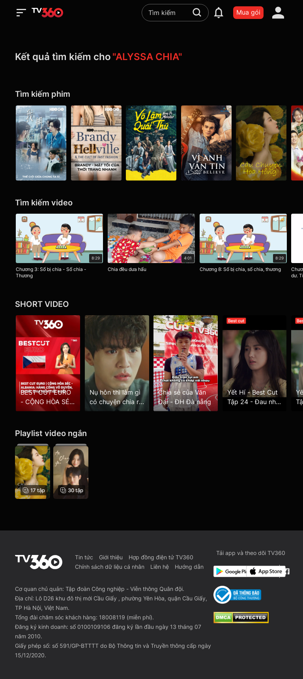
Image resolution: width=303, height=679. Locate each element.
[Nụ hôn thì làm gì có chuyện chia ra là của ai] (117, 363)
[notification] (218, 13)
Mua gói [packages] (248, 12)
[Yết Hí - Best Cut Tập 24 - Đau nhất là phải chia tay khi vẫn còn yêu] (255, 363)
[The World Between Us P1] (41, 143)
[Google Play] (228, 571)
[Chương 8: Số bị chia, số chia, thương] (243, 244)
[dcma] (241, 621)
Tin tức (84, 557)
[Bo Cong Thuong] (237, 595)
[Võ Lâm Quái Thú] (151, 143)
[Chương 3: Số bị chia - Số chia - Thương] (59, 248)
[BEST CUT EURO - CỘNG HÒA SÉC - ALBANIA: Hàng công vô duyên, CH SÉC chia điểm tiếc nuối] (48, 363)
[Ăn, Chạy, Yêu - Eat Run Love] (70, 471)
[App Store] (261, 571)
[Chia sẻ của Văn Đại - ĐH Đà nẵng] (186, 363)
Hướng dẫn (189, 566)
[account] (278, 13)
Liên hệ (159, 566)
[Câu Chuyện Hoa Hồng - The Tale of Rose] (262, 143)
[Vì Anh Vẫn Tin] (206, 143)
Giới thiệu (111, 557)
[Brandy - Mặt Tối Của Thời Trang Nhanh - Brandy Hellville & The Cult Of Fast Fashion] (96, 143)
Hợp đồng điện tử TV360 (161, 557)
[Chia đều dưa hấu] (151, 244)
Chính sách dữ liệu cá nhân (109, 566)
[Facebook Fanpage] (285, 571)
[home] (47, 13)
